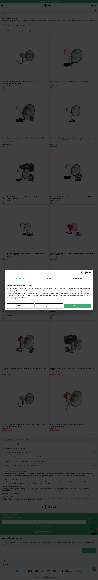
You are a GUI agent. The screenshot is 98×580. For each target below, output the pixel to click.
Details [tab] (49, 278)
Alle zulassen (77, 306)
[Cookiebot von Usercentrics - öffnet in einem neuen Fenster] (82, 272)
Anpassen (49, 306)
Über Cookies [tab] (78, 278)
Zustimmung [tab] (19, 278)
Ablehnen (20, 306)
